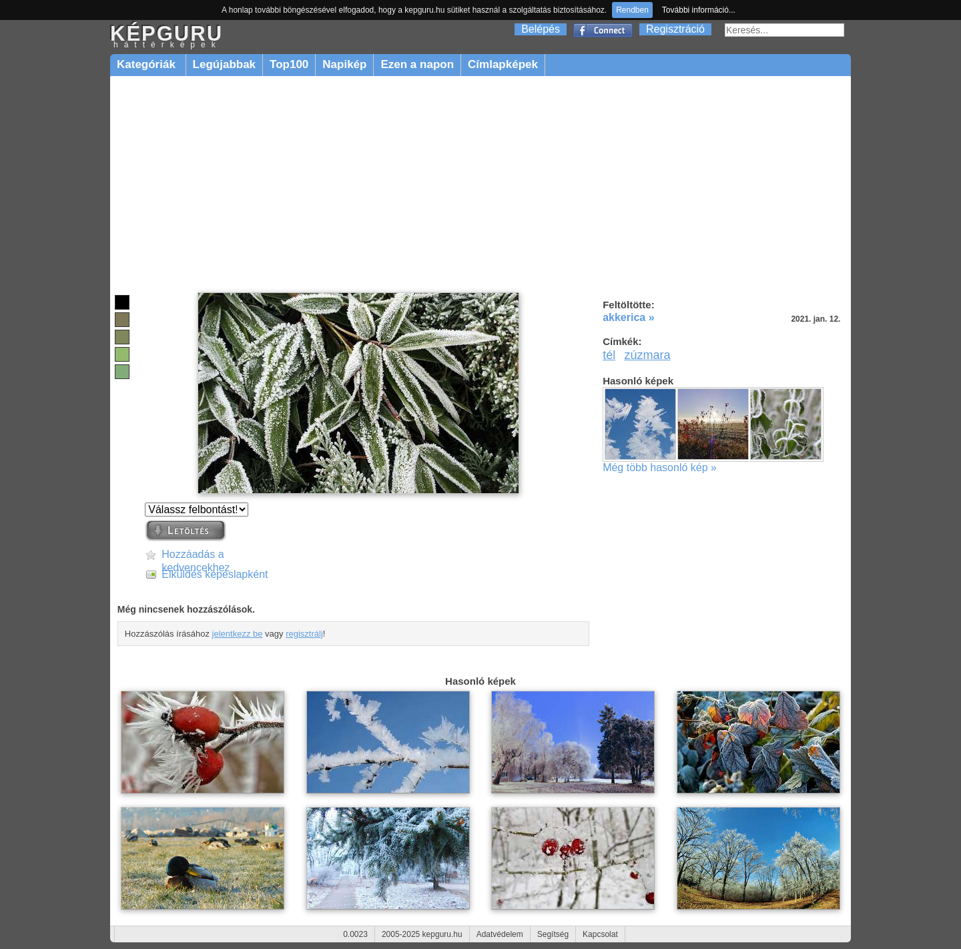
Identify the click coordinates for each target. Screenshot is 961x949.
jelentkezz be (237, 634)
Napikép (344, 64)
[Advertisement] (480, 184)
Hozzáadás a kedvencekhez (196, 555)
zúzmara (648, 355)
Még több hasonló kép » (660, 467)
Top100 (289, 64)
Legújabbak (224, 64)
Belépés (540, 29)
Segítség (553, 934)
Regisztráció (675, 29)
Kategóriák (148, 64)
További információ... (698, 10)
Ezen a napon (417, 64)
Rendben (632, 10)
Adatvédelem (499, 934)
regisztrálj (304, 634)
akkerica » (628, 317)
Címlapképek (503, 64)
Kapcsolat (600, 934)
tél (609, 355)
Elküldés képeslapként (215, 574)
